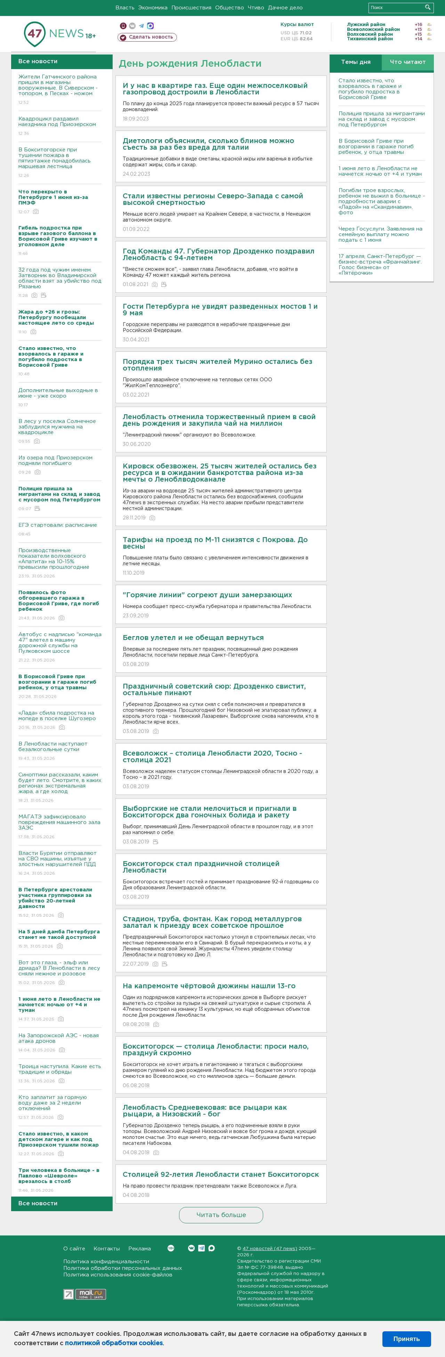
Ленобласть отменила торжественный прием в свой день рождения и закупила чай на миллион (219, 420)
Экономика (153, 8)
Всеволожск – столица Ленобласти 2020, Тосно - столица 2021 (212, 756)
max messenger (150, 26)
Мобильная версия (123, 26)
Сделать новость (151, 37)
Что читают (408, 62)
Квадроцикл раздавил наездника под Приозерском (60, 126)
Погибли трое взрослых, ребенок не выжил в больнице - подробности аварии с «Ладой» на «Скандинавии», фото (382, 201)
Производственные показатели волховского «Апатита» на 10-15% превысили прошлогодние (60, 563)
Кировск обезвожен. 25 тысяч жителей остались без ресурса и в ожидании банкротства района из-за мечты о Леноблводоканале (219, 473)
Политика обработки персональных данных (122, 1268)
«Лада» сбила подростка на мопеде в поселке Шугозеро (60, 721)
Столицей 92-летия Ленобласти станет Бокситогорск (221, 1175)
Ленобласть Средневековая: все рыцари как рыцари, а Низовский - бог (205, 1111)
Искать (427, 7)
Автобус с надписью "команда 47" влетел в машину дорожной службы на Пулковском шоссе (60, 647)
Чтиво (256, 8)
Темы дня (356, 62)
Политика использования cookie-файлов (117, 1275)
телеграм (141, 26)
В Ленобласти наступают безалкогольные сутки (60, 751)
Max (211, 1248)
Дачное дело (285, 8)
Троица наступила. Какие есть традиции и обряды (60, 1074)
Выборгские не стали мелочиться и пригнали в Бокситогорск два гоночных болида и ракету (210, 812)
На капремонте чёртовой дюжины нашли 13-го (209, 986)
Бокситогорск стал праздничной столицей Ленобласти (201, 867)
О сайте (74, 1249)
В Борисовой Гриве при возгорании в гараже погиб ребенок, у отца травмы (376, 147)
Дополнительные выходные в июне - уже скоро (60, 398)
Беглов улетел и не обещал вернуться (193, 638)
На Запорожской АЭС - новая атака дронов (60, 1043)
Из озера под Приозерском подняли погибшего (60, 465)
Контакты (107, 1249)
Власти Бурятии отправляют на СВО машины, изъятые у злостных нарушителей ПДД (60, 863)
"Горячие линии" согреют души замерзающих (207, 595)
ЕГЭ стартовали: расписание (60, 530)
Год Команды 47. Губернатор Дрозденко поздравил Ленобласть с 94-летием (219, 254)
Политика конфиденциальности (106, 1261)
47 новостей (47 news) (270, 1249)
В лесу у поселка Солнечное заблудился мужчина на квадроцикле (60, 431)
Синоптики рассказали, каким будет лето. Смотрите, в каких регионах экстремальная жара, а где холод (60, 788)
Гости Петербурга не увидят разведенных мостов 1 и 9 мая (220, 309)
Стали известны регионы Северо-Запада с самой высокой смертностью (213, 199)
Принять (407, 1338)
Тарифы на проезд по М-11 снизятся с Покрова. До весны (215, 543)
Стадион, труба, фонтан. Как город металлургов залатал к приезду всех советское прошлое (212, 922)
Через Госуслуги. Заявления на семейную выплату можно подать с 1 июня (380, 234)
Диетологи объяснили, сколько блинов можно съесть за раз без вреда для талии (208, 144)
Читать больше (221, 1215)
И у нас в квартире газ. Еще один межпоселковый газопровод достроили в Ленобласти (215, 89)
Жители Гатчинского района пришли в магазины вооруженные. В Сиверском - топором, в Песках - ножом (60, 90)
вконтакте (132, 26)
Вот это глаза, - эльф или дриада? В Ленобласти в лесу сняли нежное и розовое (60, 973)
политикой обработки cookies (114, 1343)
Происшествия (191, 8)
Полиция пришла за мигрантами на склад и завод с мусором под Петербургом (382, 119)
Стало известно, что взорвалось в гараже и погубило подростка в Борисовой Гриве (370, 89)
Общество (229, 8)
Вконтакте (171, 1248)
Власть (125, 8)
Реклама (139, 1249)
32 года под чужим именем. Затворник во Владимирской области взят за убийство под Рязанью (60, 283)
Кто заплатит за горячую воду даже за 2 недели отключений (60, 1108)
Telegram (201, 1248)
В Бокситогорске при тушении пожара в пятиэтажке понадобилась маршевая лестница (60, 163)
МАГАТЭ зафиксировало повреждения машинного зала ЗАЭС (60, 827)
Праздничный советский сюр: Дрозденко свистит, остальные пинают (214, 689)
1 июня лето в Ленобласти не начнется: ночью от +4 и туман (380, 171)
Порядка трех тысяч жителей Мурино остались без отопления (217, 365)
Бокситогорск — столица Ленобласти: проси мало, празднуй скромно (216, 1049)
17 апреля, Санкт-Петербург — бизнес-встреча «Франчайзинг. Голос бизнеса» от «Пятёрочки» (380, 264)
